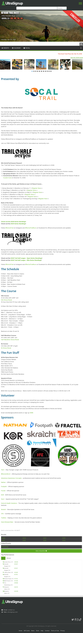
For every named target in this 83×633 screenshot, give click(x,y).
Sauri (2, 499)
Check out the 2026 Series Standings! (13, 221)
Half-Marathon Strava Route (10, 339)
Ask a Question (41, 551)
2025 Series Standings (18, 223)
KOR (2, 495)
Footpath (4, 486)
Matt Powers (7, 580)
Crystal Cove (7, 178)
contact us (11, 610)
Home (20, 630)
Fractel (3, 490)
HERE (31, 413)
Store (37, 630)
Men (3, 558)
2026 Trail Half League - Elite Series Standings (26, 260)
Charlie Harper (7, 578)
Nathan (3, 482)
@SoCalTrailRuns (30, 228)
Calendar (16, 48)
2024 (3, 538)
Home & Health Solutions (9, 503)
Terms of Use (55, 630)
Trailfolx (3, 518)
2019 (63, 538)
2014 (63, 540)
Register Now (36, 188)
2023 (24, 538)
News (33, 630)
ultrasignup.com (12, 612)
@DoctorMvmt (5, 474)
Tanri (2, 470)
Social (26, 48)
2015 (44, 540)
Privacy (62, 630)
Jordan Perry (7, 562)
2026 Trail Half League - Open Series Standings (26, 258)
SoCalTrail (5, 547)
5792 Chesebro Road (8, 16)
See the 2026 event (76, 57)
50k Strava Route (6, 300)
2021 (44, 538)
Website (5, 48)
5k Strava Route (6, 348)
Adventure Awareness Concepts (11, 478)
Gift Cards (27, 630)
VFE (2, 513)
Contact (47, 630)
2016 (24, 540)
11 (50, 71)
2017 (3, 540)
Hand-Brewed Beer (7, 522)
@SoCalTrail (9, 228)
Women (8, 558)
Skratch (3, 509)
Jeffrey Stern (7, 572)
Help (42, 630)
